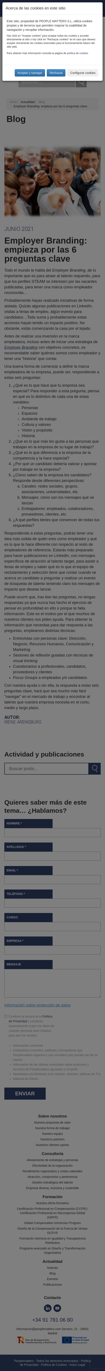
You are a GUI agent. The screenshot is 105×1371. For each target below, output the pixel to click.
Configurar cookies (82, 73)
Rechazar (56, 73)
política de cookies (77, 53)
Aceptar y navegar (30, 73)
